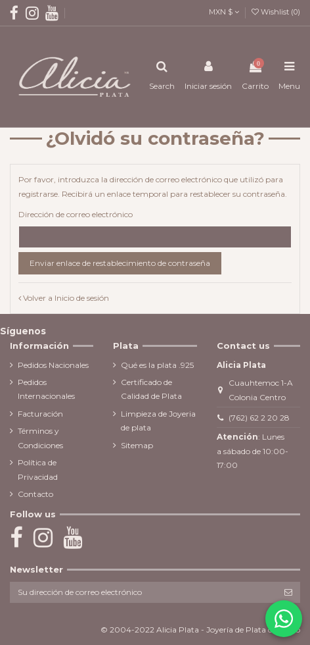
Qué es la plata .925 (157, 365)
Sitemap (137, 445)
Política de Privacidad (38, 469)
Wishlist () (276, 11)
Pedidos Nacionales (53, 365)
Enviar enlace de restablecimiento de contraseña (120, 263)
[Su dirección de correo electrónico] (143, 592)
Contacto (35, 494)
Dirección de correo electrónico (75, 214)
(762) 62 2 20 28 (259, 418)
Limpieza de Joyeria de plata (158, 421)
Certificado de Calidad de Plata (151, 389)
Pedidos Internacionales (46, 389)
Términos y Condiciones (40, 438)
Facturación (40, 414)
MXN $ (224, 11)
